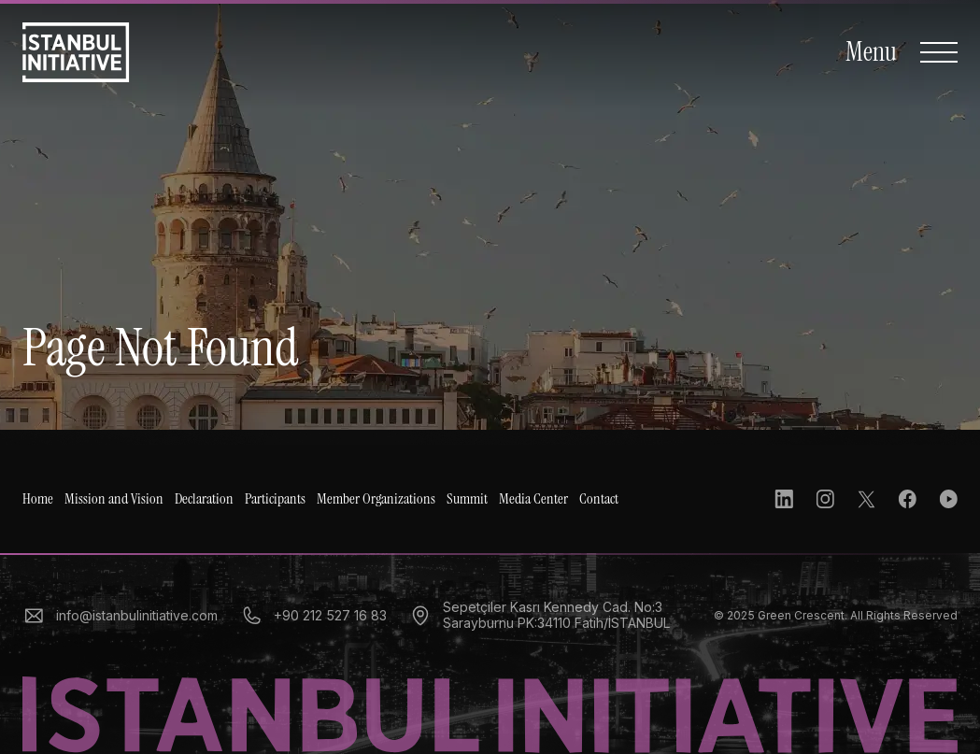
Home (37, 499)
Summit (467, 499)
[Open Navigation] (901, 52)
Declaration (204, 499)
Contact (598, 499)
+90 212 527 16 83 (313, 616)
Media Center (533, 499)
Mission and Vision (113, 499)
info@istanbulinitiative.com (120, 616)
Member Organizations (376, 499)
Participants (275, 499)
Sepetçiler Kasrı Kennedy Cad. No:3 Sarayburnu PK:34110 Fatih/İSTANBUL (539, 615)
